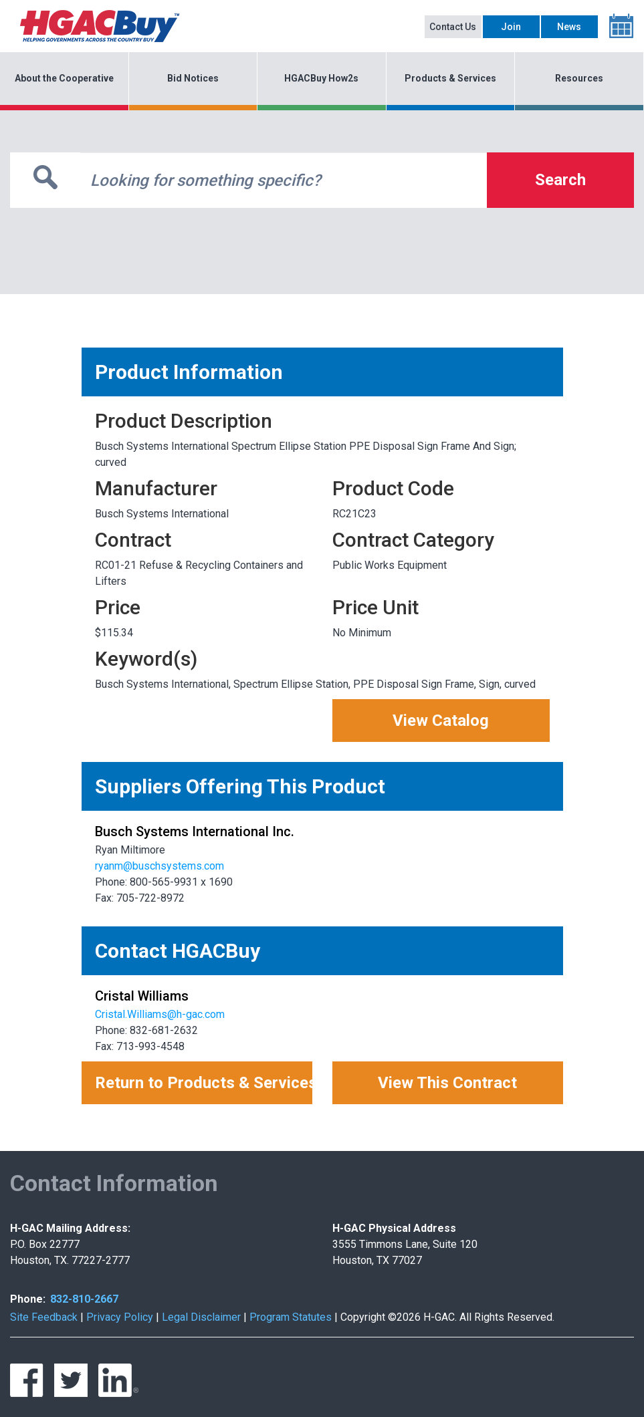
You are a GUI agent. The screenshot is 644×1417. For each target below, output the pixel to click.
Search (560, 179)
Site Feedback (44, 1317)
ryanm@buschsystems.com (159, 866)
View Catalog (441, 720)
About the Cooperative (64, 78)
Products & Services (450, 78)
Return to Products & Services (203, 1082)
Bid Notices (193, 78)
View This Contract (447, 1082)
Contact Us (452, 26)
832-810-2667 (84, 1299)
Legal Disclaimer (201, 1317)
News (569, 26)
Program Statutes (290, 1317)
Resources (579, 78)
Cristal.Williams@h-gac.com (160, 1014)
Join (511, 26)
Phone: (27, 1299)
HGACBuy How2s (321, 78)
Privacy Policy (119, 1317)
